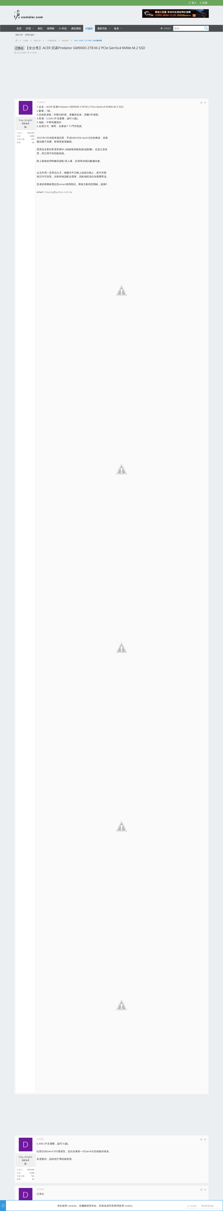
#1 (205, 102)
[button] (33, 28)
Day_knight (21, 52)
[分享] (201, 102)
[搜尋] (191, 28)
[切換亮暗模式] (165, 28)
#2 (205, 1139)
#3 (205, 1189)
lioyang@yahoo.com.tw (58, 192)
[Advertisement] (111, 77)
